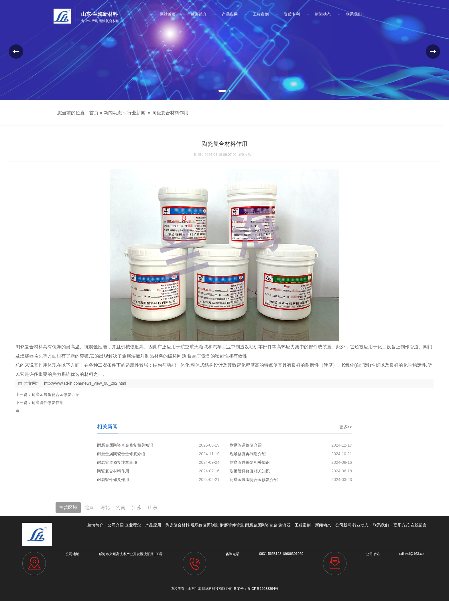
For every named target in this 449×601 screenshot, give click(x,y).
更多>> (345, 427)
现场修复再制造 (205, 525)
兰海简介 (204, 14)
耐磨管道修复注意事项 (117, 462)
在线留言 (419, 525)
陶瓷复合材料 (178, 525)
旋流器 (284, 525)
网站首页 (180, 14)
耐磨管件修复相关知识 (250, 462)
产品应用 (228, 14)
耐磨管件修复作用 (47, 402)
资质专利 (277, 14)
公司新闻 (343, 525)
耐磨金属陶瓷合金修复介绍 (55, 394)
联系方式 (401, 525)
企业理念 (133, 525)
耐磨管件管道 (232, 525)
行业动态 (360, 525)
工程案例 (253, 14)
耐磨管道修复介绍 (246, 445)
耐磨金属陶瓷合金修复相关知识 (125, 445)
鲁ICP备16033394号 (262, 589)
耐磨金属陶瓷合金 (261, 525)
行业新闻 (136, 112)
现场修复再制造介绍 (248, 453)
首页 (94, 112)
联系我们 (325, 14)
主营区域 (68, 507)
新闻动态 (301, 14)
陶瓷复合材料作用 (170, 112)
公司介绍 (116, 525)
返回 (19, 410)
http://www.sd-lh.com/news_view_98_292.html (85, 383)
